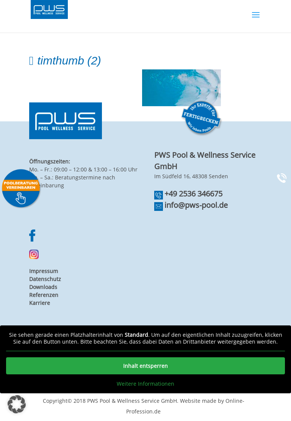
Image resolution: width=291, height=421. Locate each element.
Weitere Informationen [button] (145, 383)
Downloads (43, 287)
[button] (16, 404)
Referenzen (43, 294)
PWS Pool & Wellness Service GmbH (132, 400)
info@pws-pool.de (196, 205)
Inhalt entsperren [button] (145, 365)
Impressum (43, 271)
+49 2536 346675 (193, 194)
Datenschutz (45, 279)
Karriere (39, 302)
